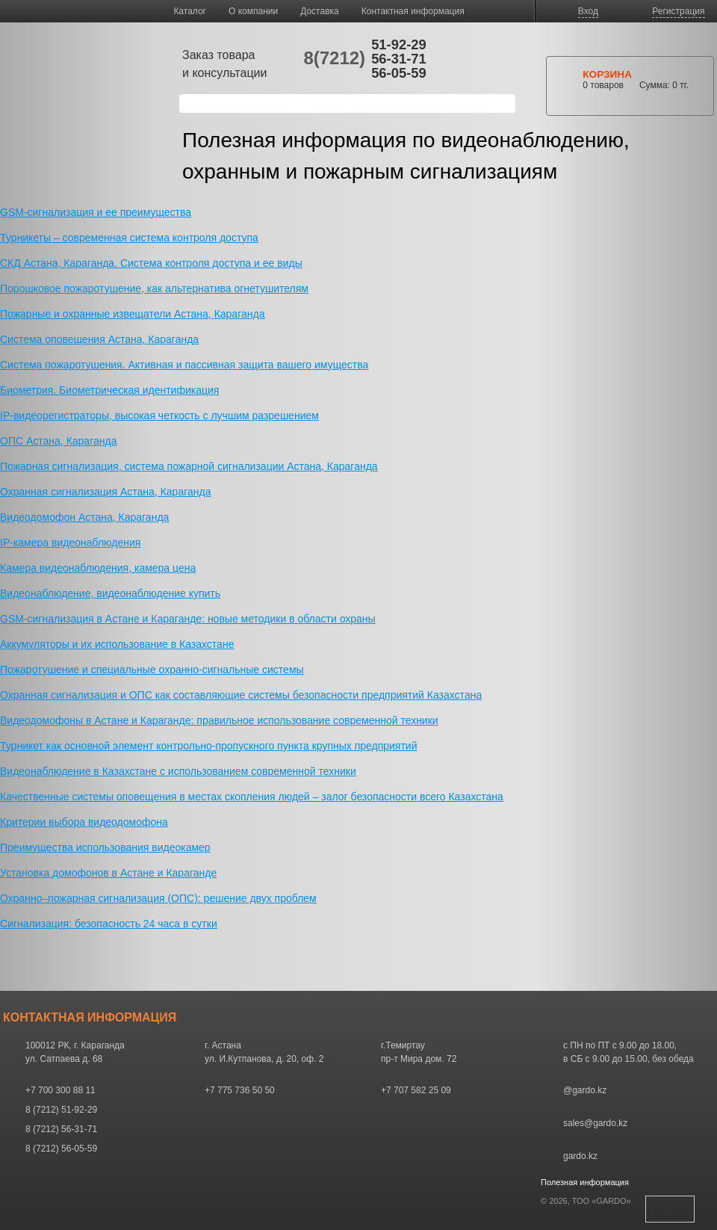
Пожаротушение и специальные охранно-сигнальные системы (152, 670)
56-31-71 (398, 59)
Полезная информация (585, 1182)
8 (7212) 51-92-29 (61, 1109)
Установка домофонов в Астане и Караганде (108, 873)
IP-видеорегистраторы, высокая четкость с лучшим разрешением (159, 415)
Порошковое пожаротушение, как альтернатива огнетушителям (154, 288)
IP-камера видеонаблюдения (70, 542)
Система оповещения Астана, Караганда (99, 339)
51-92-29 (398, 44)
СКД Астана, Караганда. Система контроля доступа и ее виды (151, 263)
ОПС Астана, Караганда (58, 441)
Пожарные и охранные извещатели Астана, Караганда (132, 314)
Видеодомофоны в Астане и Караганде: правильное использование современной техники (219, 720)
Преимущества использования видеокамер (105, 847)
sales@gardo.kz (595, 1123)
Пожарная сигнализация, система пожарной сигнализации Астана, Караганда (189, 466)
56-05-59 (398, 73)
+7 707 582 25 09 (416, 1090)
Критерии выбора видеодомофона (84, 822)
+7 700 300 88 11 (60, 1090)
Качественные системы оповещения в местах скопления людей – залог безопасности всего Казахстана (251, 797)
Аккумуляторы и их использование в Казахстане (117, 644)
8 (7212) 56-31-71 (61, 1129)
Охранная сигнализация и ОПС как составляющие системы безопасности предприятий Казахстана (241, 695)
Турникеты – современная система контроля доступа (129, 238)
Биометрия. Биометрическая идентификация (109, 390)
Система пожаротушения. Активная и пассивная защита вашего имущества (184, 365)
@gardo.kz (584, 1090)
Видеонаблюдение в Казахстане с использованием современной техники (178, 771)
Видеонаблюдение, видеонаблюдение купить (110, 593)
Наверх (670, 1208)
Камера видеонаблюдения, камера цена (98, 568)
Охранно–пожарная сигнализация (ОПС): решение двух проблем (158, 898)
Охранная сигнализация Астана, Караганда (105, 492)
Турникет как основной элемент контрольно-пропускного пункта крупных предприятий (208, 746)
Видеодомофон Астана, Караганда (84, 517)
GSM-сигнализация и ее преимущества (95, 212)
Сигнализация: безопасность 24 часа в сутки (108, 924)
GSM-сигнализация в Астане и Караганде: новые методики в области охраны (188, 619)
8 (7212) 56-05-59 (61, 1148)
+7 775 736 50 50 (240, 1090)
